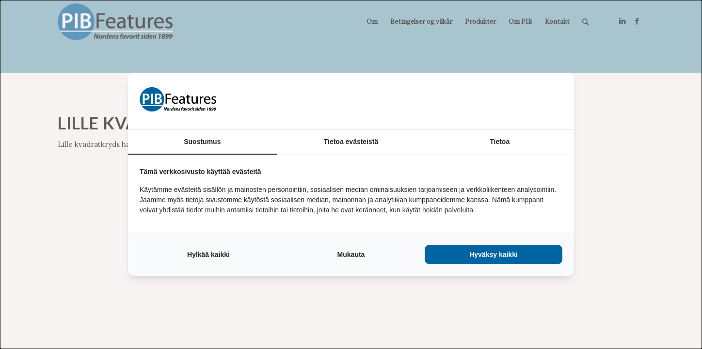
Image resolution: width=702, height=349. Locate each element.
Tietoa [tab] (500, 141)
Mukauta (351, 254)
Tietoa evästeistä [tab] (351, 141)
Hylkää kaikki (208, 254)
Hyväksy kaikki (493, 254)
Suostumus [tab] (202, 141)
